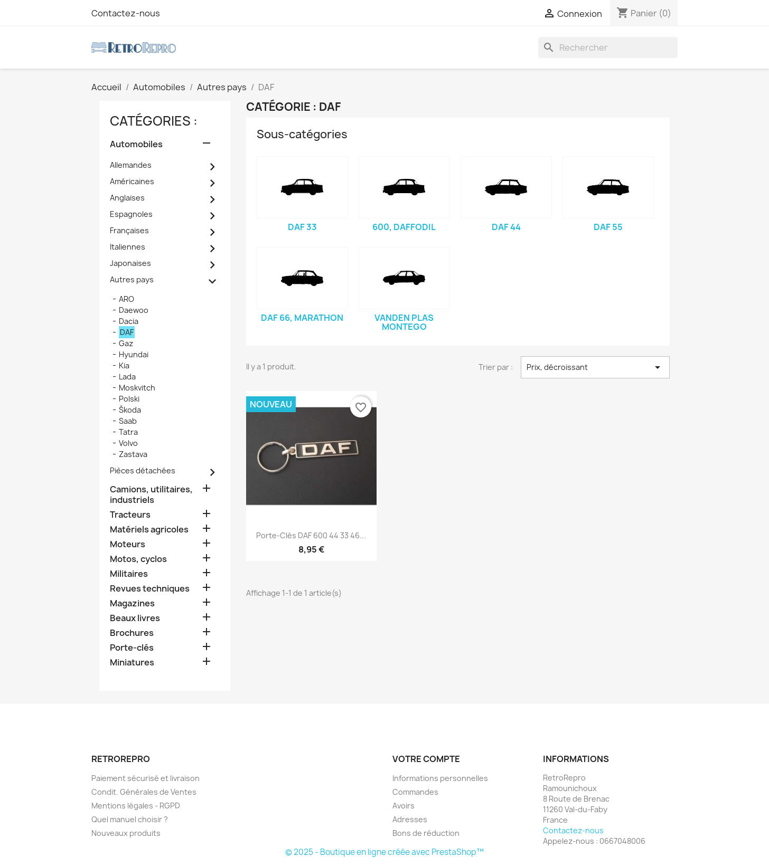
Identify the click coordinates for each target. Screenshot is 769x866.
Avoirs (403, 806)
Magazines (132, 603)
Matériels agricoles (149, 529)
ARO (126, 299)
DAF (127, 332)
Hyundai (133, 354)
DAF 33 (302, 227)
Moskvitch (137, 388)
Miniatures (132, 662)
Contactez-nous (125, 13)
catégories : (154, 121)
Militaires (129, 573)
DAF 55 (608, 227)
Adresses (409, 819)
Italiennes (127, 247)
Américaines (132, 181)
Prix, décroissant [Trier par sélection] (595, 367)
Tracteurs (130, 514)
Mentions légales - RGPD (135, 806)
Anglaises (127, 198)
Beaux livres (135, 618)
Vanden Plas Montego (404, 322)
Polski (129, 399)
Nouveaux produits (126, 833)
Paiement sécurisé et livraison (145, 778)
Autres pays (132, 279)
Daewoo (133, 310)
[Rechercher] (608, 47)
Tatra (128, 432)
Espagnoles (131, 214)
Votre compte (426, 759)
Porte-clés (132, 647)
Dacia (128, 321)
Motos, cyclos (138, 559)
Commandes (415, 792)
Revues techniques (150, 588)
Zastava (133, 454)
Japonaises (130, 263)
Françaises (129, 230)
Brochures (132, 633)
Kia (124, 365)
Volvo (128, 443)
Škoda (130, 410)
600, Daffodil (404, 227)
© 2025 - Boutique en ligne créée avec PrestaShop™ (384, 852)
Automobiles (136, 144)
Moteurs (127, 544)
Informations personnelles (440, 778)
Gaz (126, 343)
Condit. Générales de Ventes (143, 792)
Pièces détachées (142, 470)
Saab (128, 421)
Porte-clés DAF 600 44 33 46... (311, 535)
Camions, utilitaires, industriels (151, 495)
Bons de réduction (425, 833)
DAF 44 (506, 227)
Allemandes (131, 165)
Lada (127, 377)
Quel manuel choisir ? (129, 819)
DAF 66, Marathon (302, 317)
